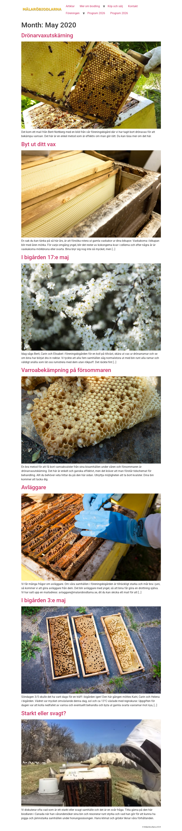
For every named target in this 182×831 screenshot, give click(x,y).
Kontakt (133, 6)
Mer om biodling (90, 6)
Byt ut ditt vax (38, 144)
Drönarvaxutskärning (47, 35)
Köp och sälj (115, 6)
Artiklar (70, 6)
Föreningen (73, 13)
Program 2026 (96, 13)
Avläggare (33, 487)
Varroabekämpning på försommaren (66, 370)
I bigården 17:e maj (45, 257)
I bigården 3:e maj (43, 600)
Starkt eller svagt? (43, 713)
